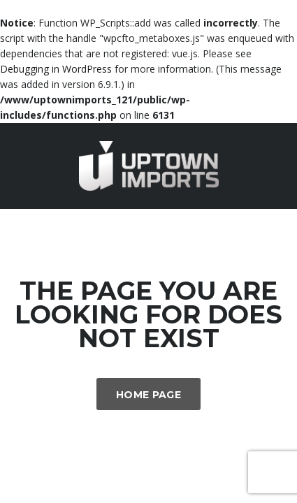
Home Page (148, 394)
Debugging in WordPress (56, 68)
